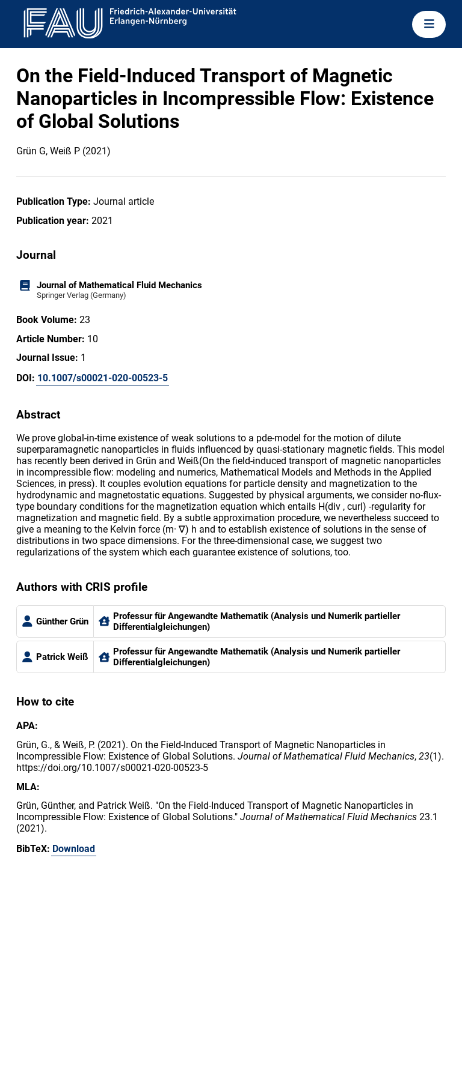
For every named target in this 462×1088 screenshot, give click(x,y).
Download (73, 848)
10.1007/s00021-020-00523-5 (102, 378)
